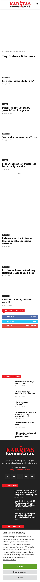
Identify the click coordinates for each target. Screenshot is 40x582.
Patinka (33, 317)
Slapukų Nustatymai (20, 572)
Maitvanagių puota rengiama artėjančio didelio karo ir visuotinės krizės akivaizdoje (25, 515)
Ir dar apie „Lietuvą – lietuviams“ (22, 403)
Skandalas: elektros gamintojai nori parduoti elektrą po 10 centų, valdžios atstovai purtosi (26, 493)
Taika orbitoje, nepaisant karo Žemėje (20, 137)
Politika (5, 104)
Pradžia (4, 51)
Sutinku (20, 566)
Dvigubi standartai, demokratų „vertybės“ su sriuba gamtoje (16, 109)
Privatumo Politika (9, 560)
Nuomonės (6, 77)
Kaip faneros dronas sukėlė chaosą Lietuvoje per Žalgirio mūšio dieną (18, 271)
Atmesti (20, 578)
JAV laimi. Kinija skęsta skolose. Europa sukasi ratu (25, 393)
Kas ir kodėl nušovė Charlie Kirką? (18, 81)
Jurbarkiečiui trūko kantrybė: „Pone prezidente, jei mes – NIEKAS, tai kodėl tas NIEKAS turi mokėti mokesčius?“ (25, 504)
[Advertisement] (20, 29)
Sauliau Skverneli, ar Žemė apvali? (24, 424)
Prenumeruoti (31, 326)
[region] (20, 556)
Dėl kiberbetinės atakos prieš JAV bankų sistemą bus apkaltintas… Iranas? (25, 435)
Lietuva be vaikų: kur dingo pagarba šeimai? (24, 383)
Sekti (34, 321)
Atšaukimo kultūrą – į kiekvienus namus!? (17, 300)
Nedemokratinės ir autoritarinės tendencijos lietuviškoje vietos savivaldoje (17, 241)
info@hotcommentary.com (20, 470)
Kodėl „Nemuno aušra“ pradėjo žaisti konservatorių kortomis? (19, 165)
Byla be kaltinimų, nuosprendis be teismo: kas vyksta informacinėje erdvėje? (26, 414)
